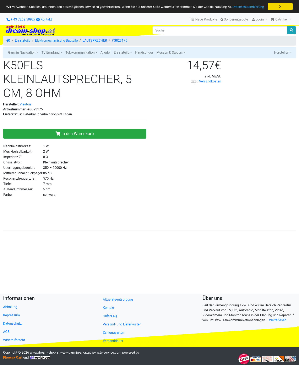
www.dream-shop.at (45, 352)
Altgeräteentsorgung (118, 299)
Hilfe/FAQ (110, 316)
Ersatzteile (23, 40)
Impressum (11, 315)
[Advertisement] (127, 263)
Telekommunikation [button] (79, 52)
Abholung (10, 307)
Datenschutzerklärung (248, 6)
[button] (281, 19)
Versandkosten (210, 81)
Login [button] (258, 19)
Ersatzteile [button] (121, 52)
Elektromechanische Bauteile (56, 40)
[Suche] (220, 30)
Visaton (25, 104)
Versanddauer (113, 341)
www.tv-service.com (106, 352)
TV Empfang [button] (50, 52)
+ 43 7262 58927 (21, 19)
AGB (6, 332)
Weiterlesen (277, 320)
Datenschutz (12, 323)
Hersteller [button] (281, 52)
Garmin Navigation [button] (22, 52)
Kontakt (46, 19)
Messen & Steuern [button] (169, 52)
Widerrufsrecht (14, 340)
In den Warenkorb (75, 133)
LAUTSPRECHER (94, 40)
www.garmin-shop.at (75, 352)
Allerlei (105, 52)
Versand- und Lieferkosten (122, 324)
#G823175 (119, 40)
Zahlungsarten (113, 332)
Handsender (144, 52)
